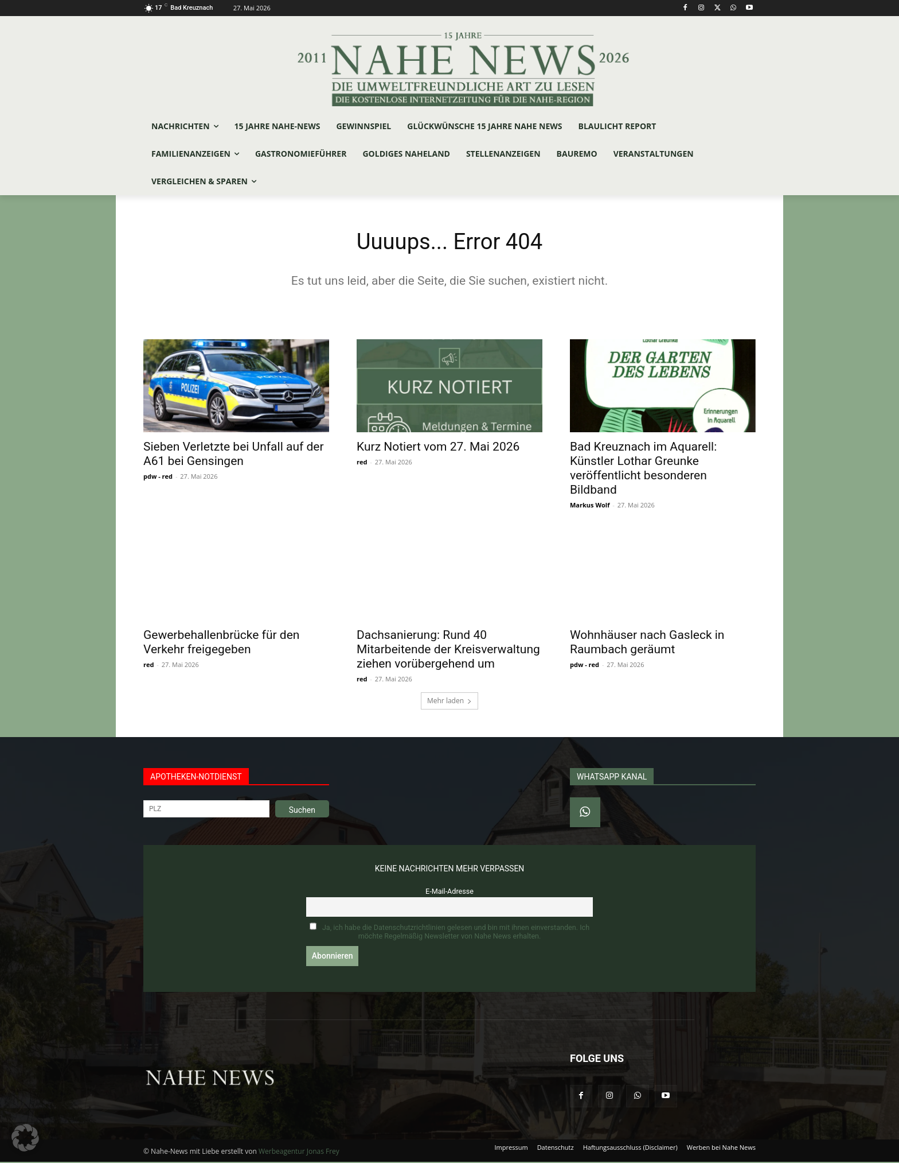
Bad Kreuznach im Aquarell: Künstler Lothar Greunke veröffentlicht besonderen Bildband (643, 469)
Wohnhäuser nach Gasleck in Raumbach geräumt (647, 643)
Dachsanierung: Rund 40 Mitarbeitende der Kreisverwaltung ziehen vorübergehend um (448, 650)
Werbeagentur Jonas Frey (299, 1152)
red (362, 463)
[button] (25, 1137)
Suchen (302, 811)
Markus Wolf (589, 506)
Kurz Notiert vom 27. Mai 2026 (438, 448)
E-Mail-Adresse (449, 892)
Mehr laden (449, 702)
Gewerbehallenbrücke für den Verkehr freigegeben (221, 643)
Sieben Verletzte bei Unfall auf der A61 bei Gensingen (233, 455)
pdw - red (158, 477)
